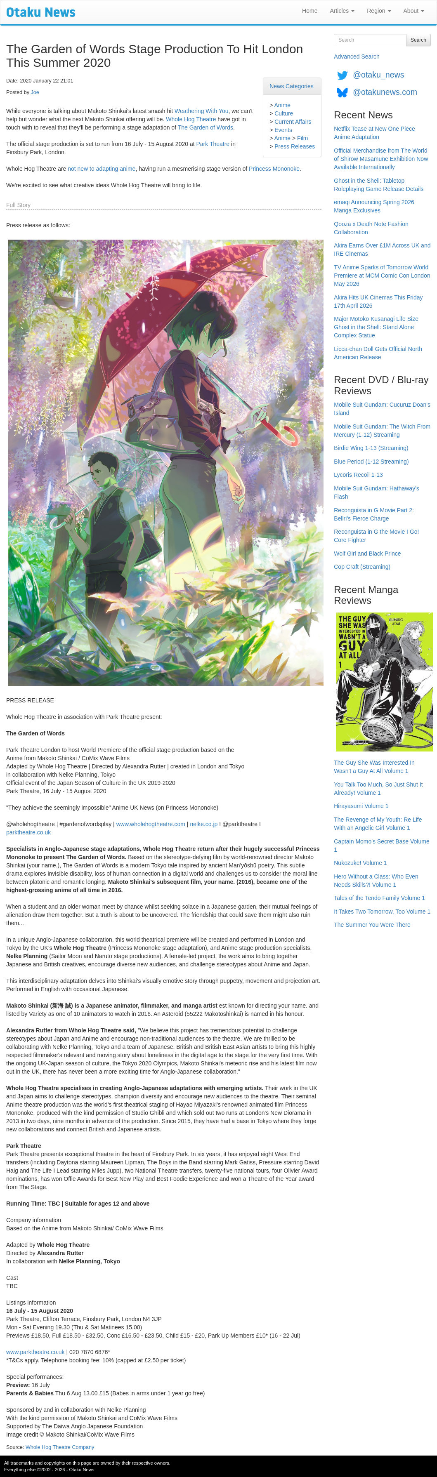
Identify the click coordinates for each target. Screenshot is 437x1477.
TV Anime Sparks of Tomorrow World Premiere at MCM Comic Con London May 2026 (382, 275)
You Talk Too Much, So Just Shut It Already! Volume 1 (378, 788)
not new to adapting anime (101, 168)
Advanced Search (357, 56)
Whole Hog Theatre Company (60, 1447)
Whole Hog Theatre (191, 119)
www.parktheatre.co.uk (35, 1352)
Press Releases (294, 146)
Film (302, 138)
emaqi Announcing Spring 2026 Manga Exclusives (374, 206)
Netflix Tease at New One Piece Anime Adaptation (374, 132)
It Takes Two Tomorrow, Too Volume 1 (382, 911)
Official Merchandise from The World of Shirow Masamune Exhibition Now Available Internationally (381, 158)
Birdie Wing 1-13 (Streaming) (371, 448)
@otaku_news (378, 74)
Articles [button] (342, 10)
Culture (283, 113)
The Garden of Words (205, 127)
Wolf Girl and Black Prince (367, 553)
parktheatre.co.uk (28, 832)
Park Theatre (212, 144)
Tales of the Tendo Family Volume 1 (379, 898)
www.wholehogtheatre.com (150, 824)
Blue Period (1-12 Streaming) (371, 461)
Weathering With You (202, 111)
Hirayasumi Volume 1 (361, 806)
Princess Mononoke (274, 168)
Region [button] (379, 10)
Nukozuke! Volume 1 (360, 863)
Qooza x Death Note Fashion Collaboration (371, 228)
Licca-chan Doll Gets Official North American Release (378, 353)
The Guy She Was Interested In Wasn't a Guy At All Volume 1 (374, 766)
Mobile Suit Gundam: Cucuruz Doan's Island (382, 408)
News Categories (291, 86)
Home (309, 10)
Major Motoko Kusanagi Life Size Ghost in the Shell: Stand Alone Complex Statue (376, 327)
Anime (282, 105)
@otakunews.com (385, 92)
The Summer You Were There (372, 924)
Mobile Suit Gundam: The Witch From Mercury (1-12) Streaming (382, 430)
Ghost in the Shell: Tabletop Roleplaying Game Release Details (378, 184)
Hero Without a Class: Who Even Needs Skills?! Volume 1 (376, 880)
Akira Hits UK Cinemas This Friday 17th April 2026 (378, 301)
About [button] (414, 10)
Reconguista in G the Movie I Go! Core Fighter (376, 535)
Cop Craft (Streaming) (362, 566)
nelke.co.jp (203, 824)
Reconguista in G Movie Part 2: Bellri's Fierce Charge (374, 514)
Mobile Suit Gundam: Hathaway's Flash (376, 492)
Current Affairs (292, 121)
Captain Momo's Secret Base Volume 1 (381, 845)
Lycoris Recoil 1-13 (358, 474)
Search (418, 40)
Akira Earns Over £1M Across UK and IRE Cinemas (382, 249)
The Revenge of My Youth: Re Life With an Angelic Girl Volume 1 (378, 823)
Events (283, 130)
